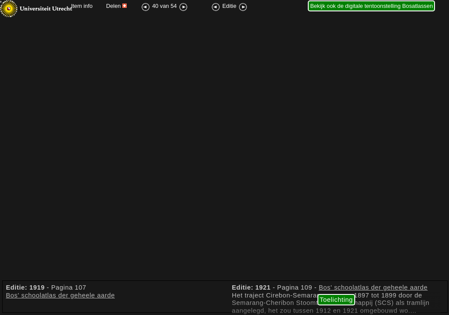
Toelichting (336, 299)
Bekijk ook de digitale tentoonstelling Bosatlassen (371, 6)
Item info (82, 6)
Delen (116, 6)
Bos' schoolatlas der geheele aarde (60, 295)
